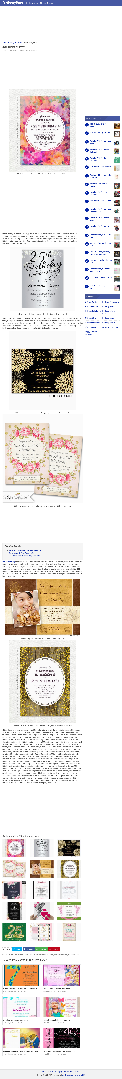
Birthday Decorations (110, 302)
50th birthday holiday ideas (44, 955)
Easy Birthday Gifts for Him (100, 201)
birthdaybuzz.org (8, 562)
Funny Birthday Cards (110, 327)
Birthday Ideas (108, 318)
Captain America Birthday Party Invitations (24, 556)
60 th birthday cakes (60, 955)
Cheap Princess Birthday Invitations (56, 989)
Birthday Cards (32, 3)
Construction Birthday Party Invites (21, 553)
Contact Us (52, 1072)
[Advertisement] (61, 24)
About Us (77, 1072)
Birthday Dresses (46, 3)
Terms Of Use (68, 1072)
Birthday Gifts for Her (93, 311)
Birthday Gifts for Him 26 (99, 226)
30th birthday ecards (13, 955)
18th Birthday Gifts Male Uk (100, 167)
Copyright (60, 1072)
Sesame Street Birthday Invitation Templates (25, 550)
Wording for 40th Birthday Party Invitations (59, 1051)
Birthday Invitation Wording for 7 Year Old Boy (20, 989)
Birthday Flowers (108, 306)
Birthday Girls (90, 318)
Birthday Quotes (91, 327)
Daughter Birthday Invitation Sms (15, 1020)
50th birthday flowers (27, 955)
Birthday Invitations (10, 50)
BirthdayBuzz (12, 3)
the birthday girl (73, 955)
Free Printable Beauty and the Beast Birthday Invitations (24, 1051)
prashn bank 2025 (79, 1075)
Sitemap (44, 1072)
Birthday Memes (108, 323)
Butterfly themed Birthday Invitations (56, 1020)
